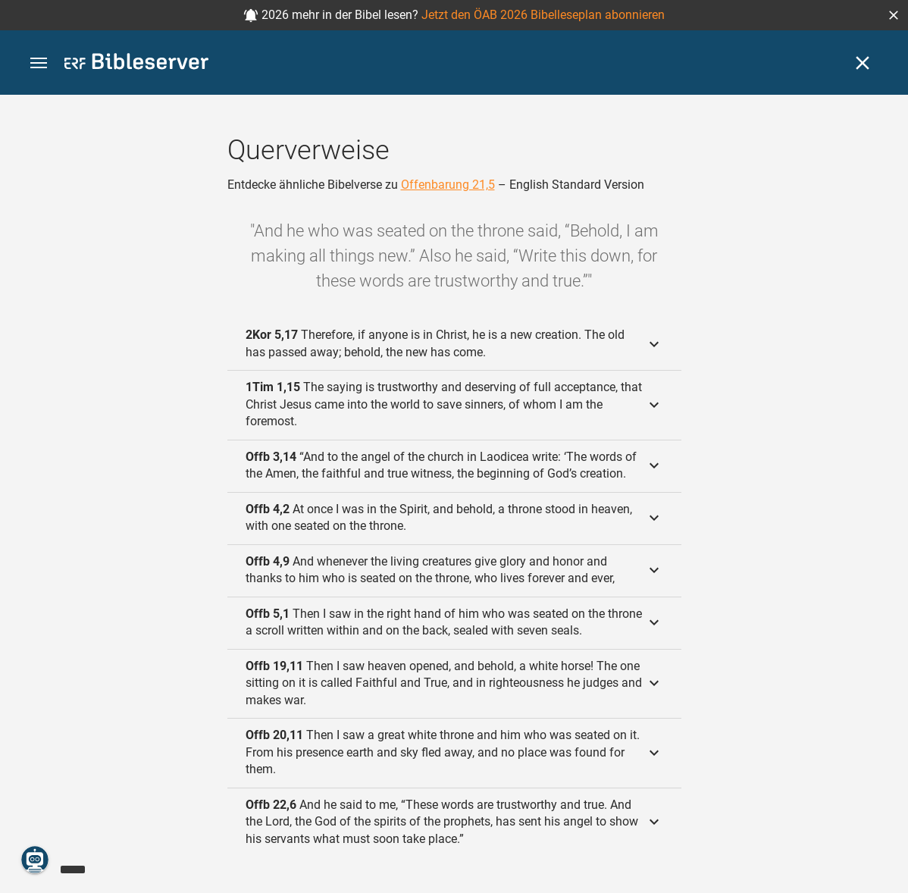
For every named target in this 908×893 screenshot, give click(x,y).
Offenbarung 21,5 (448, 184)
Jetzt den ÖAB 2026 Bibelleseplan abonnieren (543, 15)
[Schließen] (862, 63)
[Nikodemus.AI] (35, 859)
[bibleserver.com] (136, 64)
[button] (893, 15)
